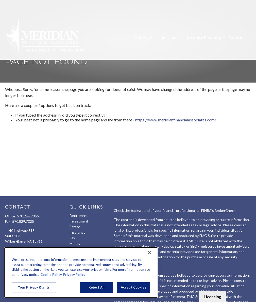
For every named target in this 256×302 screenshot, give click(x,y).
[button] (143, 23)
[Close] (149, 252)
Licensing (212, 296)
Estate (75, 227)
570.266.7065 (28, 216)
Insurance (78, 232)
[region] (81, 272)
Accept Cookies (133, 287)
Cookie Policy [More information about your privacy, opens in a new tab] (51, 275)
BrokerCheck (225, 210)
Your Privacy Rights (34, 287)
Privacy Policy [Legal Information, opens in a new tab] (74, 275)
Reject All (97, 287)
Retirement (79, 215)
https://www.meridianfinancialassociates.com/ (175, 119)
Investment (79, 221)
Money (75, 243)
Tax (72, 238)
